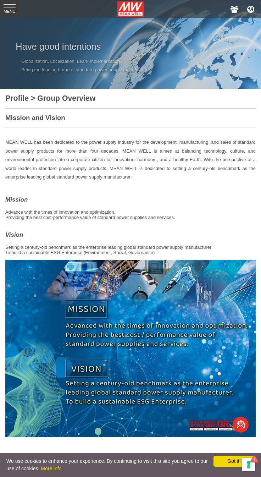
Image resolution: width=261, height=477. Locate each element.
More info (51, 468)
